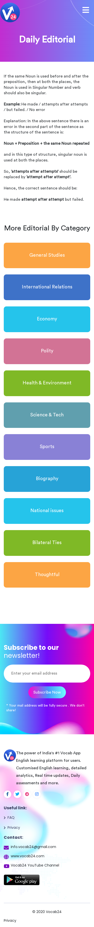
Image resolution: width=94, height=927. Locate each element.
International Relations (47, 287)
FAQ (11, 817)
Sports (47, 446)
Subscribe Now (47, 692)
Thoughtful (47, 574)
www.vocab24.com (27, 856)
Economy (47, 319)
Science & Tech (47, 415)
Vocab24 (54, 911)
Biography (47, 478)
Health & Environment (47, 383)
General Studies (47, 255)
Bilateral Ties (47, 542)
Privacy (14, 827)
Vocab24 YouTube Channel (35, 865)
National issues (47, 510)
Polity (47, 351)
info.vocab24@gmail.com (33, 846)
